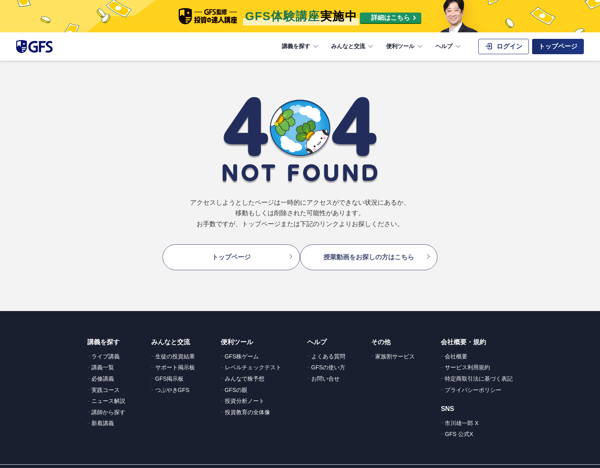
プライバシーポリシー (473, 378)
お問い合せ (325, 367)
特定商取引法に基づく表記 (479, 367)
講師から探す (108, 400)
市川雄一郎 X (461, 411)
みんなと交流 (353, 46)
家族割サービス (395, 344)
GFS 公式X (459, 422)
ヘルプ (448, 46)
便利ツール (405, 46)
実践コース (105, 378)
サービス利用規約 (467, 356)
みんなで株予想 (244, 367)
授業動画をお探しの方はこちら (372, 251)
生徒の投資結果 (175, 344)
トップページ (227, 251)
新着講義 (102, 412)
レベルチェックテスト (253, 356)
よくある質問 (328, 344)
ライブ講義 (105, 344)
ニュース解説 (108, 389)
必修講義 (102, 367)
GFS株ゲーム (242, 344)
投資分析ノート (244, 389)
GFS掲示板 (169, 367)
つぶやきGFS (172, 378)
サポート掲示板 (175, 356)
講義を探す (301, 46)
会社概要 (456, 344)
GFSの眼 (236, 378)
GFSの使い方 (328, 356)
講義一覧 (102, 356)
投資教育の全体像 (247, 400)
